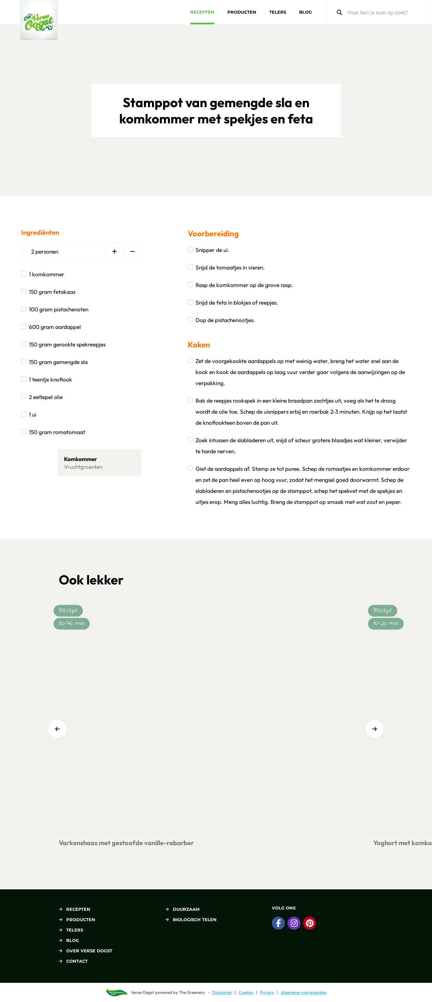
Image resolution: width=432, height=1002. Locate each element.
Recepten (202, 12)
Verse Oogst (142, 992)
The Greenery (192, 992)
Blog (305, 12)
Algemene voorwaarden (303, 992)
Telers (277, 12)
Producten (241, 12)
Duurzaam (182, 909)
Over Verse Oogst (85, 950)
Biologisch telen (191, 919)
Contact (73, 961)
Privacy (267, 992)
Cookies (246, 992)
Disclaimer (222, 992)
